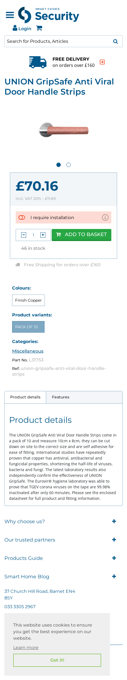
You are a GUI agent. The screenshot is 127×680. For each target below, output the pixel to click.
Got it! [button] (57, 660)
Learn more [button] (25, 647)
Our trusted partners (63, 540)
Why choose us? (63, 522)
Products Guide (63, 558)
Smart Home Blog (63, 577)
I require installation (52, 217)
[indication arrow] (102, 62)
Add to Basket (81, 234)
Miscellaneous (27, 351)
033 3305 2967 (19, 606)
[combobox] (63, 41)
